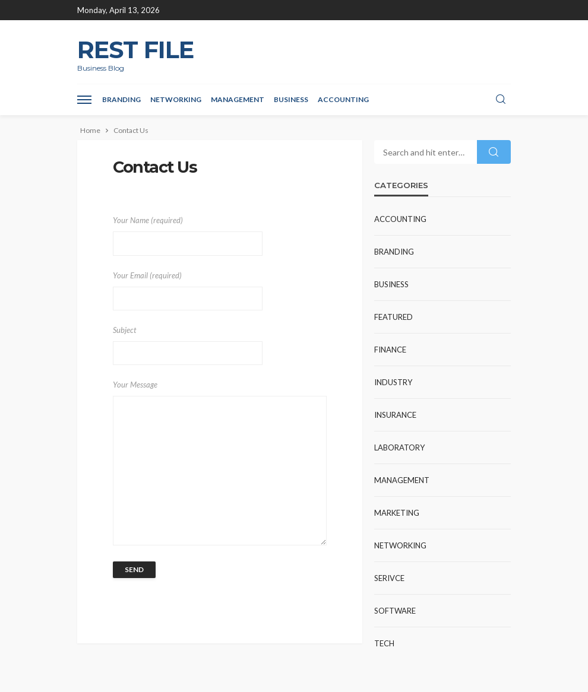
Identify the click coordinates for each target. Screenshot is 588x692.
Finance (390, 349)
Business (291, 99)
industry (393, 382)
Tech (384, 643)
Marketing (396, 513)
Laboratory (399, 447)
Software (395, 610)
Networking (175, 99)
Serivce (389, 578)
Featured (393, 317)
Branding (121, 99)
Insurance (395, 415)
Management (237, 99)
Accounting (343, 99)
